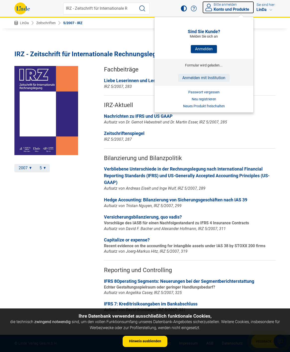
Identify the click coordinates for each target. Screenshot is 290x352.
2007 (25, 168)
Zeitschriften (46, 23)
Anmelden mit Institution (203, 77)
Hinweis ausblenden (145, 341)
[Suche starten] (142, 8)
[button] (184, 8)
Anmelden (204, 49)
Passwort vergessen (204, 92)
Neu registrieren (204, 99)
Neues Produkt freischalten (204, 106)
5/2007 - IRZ (72, 23)
